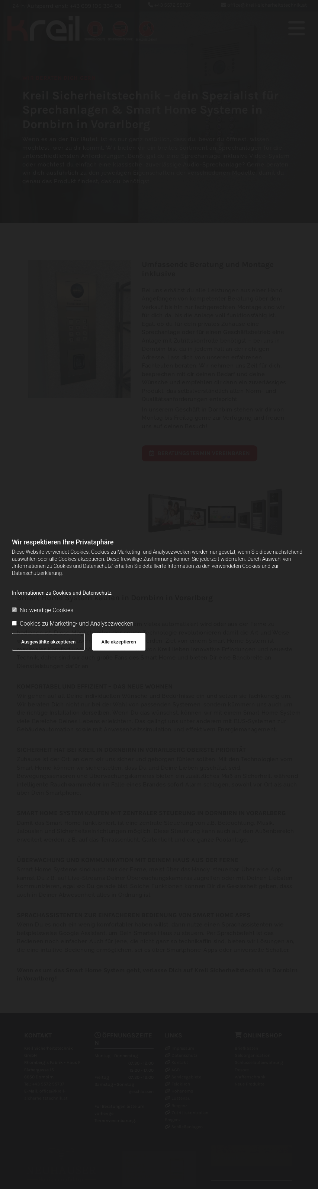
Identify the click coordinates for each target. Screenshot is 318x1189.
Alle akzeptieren (119, 642)
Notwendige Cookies (42, 610)
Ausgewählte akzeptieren (48, 642)
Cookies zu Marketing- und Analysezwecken (73, 623)
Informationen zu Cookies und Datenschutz (62, 593)
